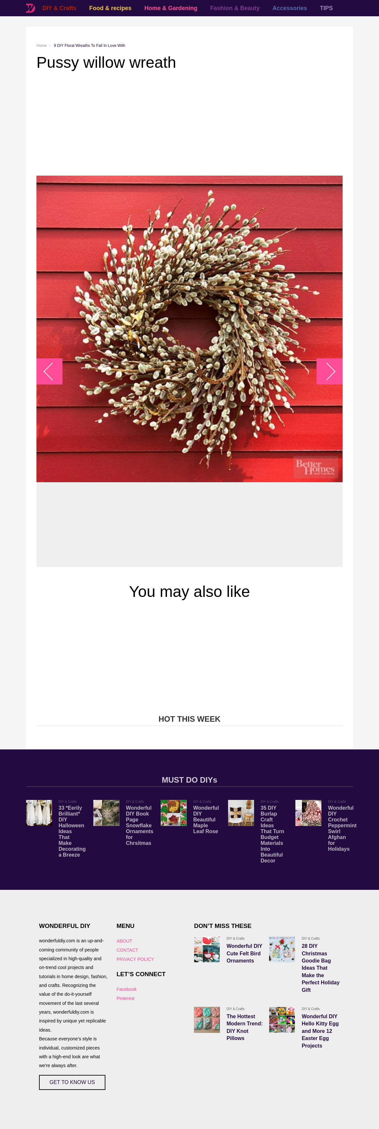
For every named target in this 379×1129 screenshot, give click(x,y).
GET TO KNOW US (72, 1082)
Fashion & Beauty (235, 8)
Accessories (290, 8)
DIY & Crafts (59, 8)
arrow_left (53, 371)
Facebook (126, 989)
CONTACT (127, 950)
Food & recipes (110, 8)
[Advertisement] (189, 123)
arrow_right (326, 371)
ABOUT (124, 941)
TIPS (326, 8)
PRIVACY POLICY (135, 959)
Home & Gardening (170, 8)
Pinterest (125, 998)
